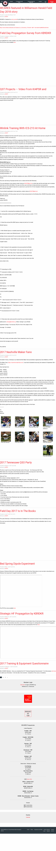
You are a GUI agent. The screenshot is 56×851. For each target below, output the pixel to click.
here (15, 42)
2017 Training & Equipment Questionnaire (24, 663)
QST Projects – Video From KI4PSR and (23, 89)
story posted (14, 19)
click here (54, 671)
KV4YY (6, 16)
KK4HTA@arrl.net (28, 183)
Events (11, 1)
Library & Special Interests (31, 2)
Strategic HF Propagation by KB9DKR (21, 613)
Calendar (28, 817)
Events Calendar (47, 829)
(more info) (29, 779)
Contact (40, 1)
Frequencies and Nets (19, 2)
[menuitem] (2, 1)
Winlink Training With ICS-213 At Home (22, 128)
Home (2, 1)
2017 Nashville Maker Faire (16, 352)
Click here (22, 684)
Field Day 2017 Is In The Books (18, 511)
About (32, 829)
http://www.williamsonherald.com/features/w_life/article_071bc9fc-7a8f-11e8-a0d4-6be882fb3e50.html (24, 27)
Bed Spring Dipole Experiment (17, 563)
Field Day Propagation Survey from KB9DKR (25, 33)
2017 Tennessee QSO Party (16, 462)
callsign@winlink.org (11, 321)
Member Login (52, 2)
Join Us (45, 2)
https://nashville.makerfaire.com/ (15, 362)
